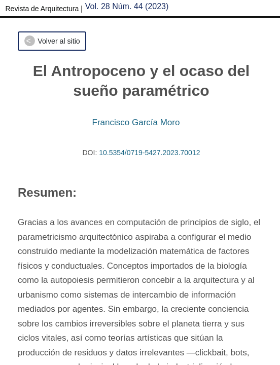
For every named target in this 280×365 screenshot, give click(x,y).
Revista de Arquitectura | (44, 9)
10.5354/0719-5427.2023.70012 (149, 153)
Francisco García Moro (136, 122)
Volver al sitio (59, 41)
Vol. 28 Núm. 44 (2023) (127, 6)
